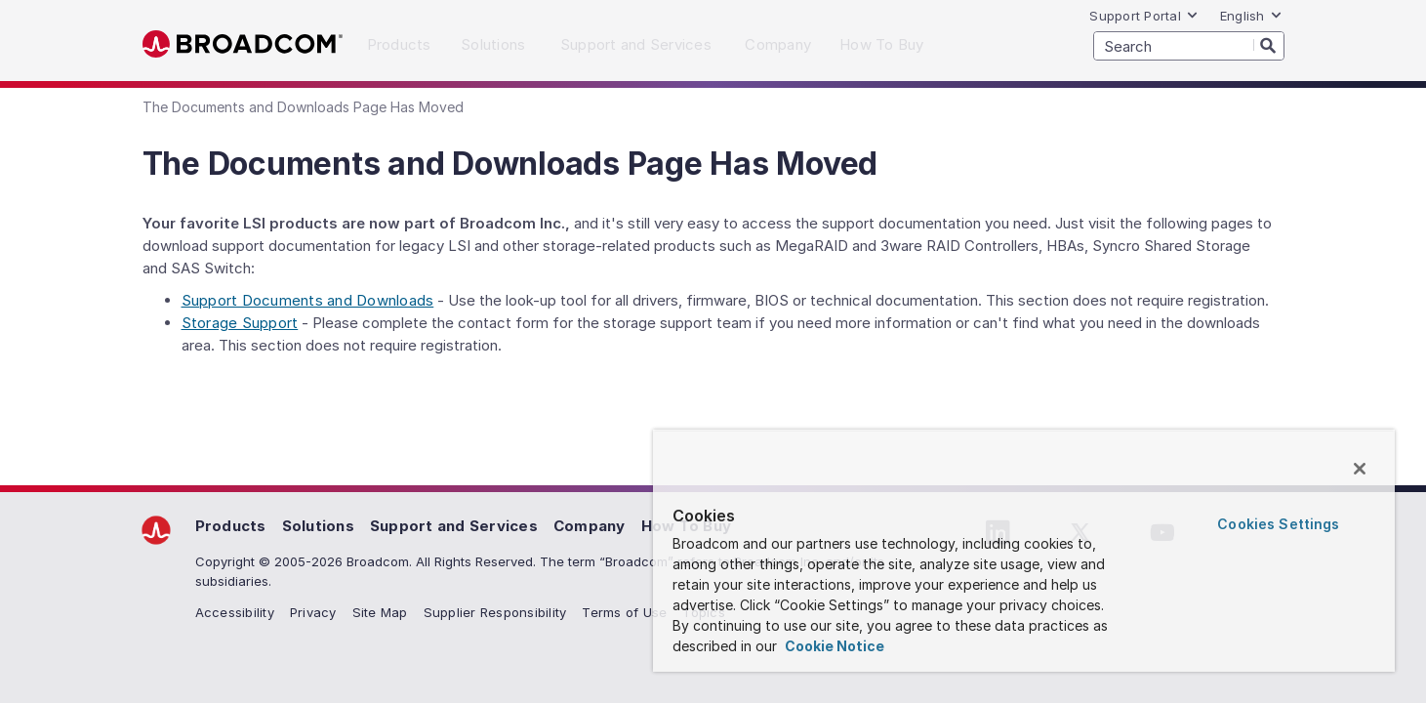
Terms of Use (624, 612)
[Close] (1359, 468)
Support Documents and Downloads (308, 300)
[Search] (1268, 45)
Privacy (313, 612)
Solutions (318, 526)
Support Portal (1144, 15)
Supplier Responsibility (495, 612)
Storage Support (240, 322)
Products (230, 526)
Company (589, 526)
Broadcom (243, 44)
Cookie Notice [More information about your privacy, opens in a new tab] (833, 646)
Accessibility (234, 612)
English (1251, 15)
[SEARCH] (1188, 46)
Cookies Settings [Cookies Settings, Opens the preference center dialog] (1278, 524)
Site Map (380, 612)
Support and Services (454, 526)
